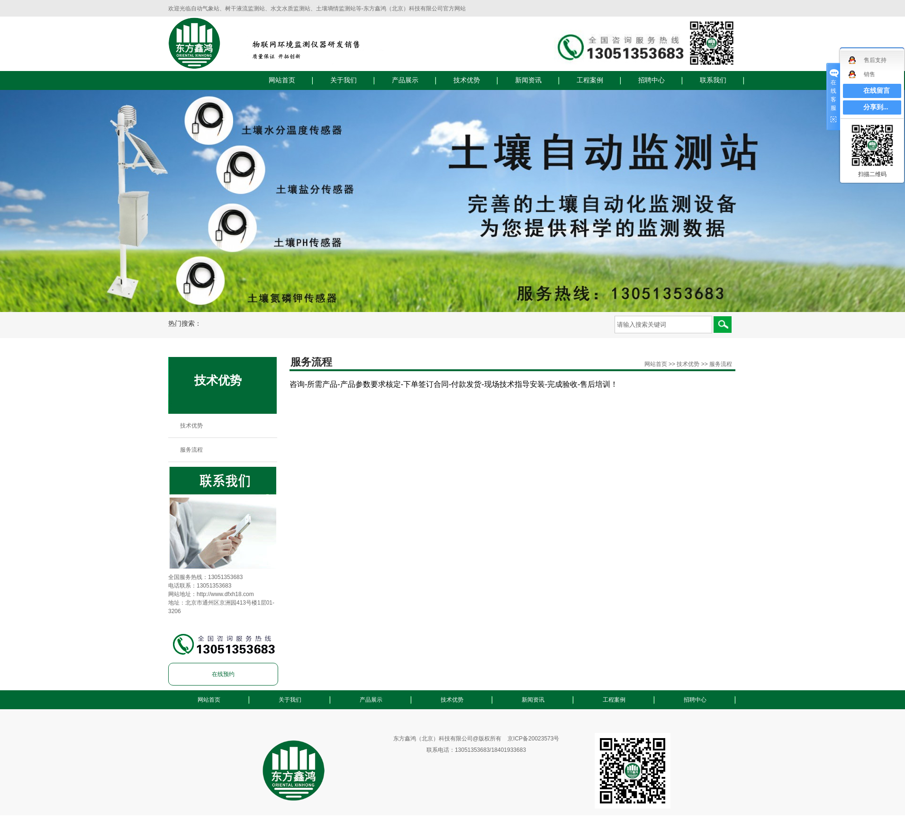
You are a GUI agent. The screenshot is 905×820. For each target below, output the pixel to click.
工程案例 (590, 80)
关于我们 (343, 80)
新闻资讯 (528, 80)
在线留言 (876, 90)
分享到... (875, 107)
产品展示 (405, 80)
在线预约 (223, 674)
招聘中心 (651, 80)
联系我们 (713, 80)
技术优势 (466, 80)
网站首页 (282, 80)
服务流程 (191, 449)
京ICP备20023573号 (533, 738)
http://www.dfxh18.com (225, 594)
